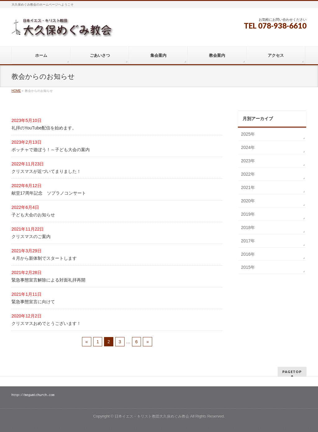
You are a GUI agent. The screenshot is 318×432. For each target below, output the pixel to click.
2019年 (248, 214)
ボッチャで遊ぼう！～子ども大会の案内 (50, 149)
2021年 (248, 187)
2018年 (248, 227)
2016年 (248, 254)
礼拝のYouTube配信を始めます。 (43, 127)
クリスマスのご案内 (31, 236)
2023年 (248, 160)
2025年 (248, 134)
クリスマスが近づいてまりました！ (46, 171)
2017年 (248, 240)
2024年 (248, 147)
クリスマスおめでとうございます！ (46, 323)
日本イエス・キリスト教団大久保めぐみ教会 (152, 416)
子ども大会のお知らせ (33, 214)
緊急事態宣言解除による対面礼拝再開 (48, 279)
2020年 (248, 200)
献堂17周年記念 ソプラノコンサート (48, 193)
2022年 (248, 174)
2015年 (248, 267)
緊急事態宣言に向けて (33, 301)
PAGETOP (292, 372)
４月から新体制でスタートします (44, 258)
